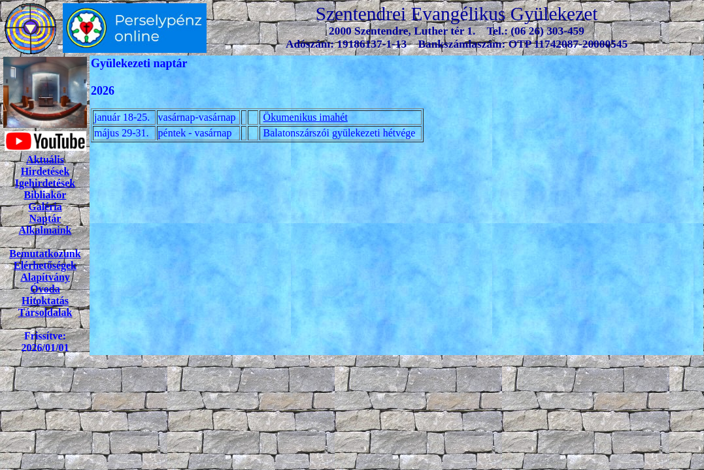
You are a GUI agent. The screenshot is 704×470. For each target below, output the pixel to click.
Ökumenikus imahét (305, 117)
